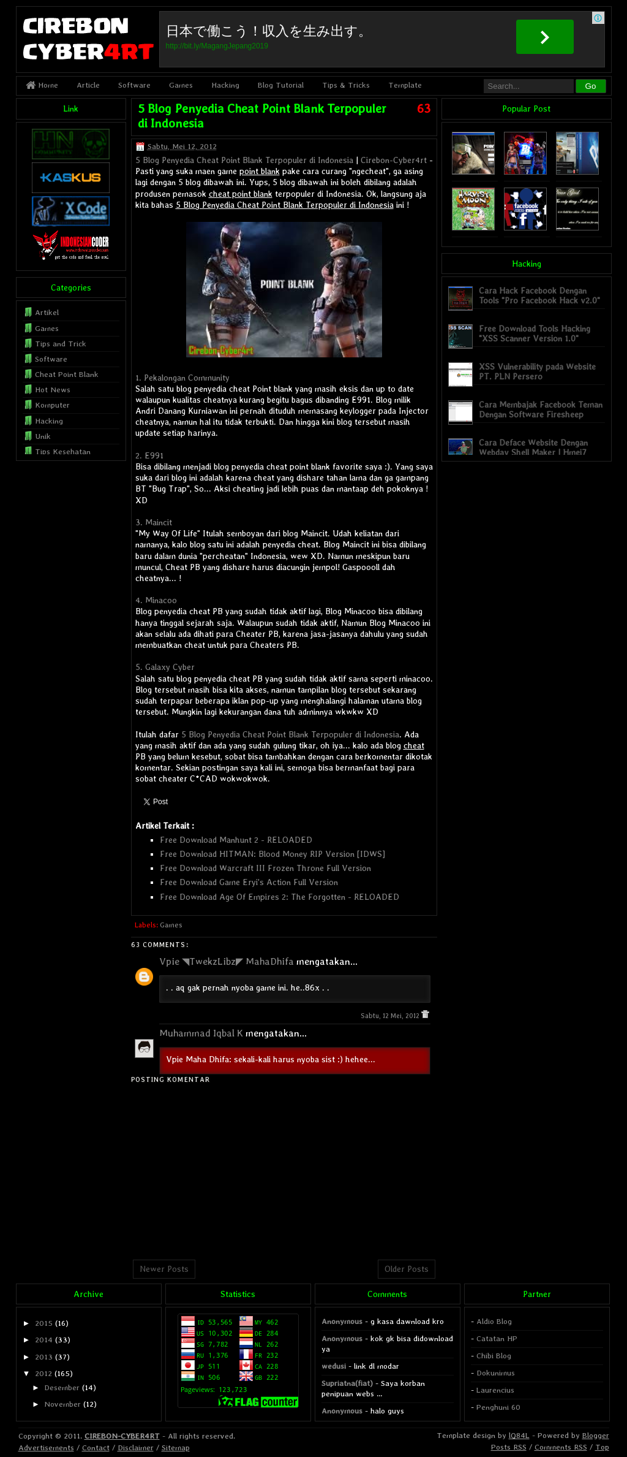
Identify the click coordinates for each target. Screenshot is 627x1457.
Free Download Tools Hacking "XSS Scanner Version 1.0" (534, 333)
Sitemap (176, 1447)
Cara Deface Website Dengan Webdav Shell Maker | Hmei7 (533, 447)
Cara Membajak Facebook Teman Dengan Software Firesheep (541, 409)
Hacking (225, 84)
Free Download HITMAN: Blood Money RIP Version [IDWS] (272, 854)
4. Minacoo (156, 600)
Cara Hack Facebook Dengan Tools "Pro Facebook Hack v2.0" (539, 295)
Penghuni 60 (498, 1407)
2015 (44, 1323)
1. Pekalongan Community (182, 377)
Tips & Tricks (346, 84)
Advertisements (46, 1447)
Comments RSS (561, 1446)
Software (134, 84)
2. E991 (149, 455)
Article (88, 84)
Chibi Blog (493, 1355)
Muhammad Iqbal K (201, 1033)
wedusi (333, 1366)
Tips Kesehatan (63, 451)
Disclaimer (136, 1447)
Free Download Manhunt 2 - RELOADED (236, 840)
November (62, 1404)
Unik (43, 436)
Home (42, 84)
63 (423, 108)
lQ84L (519, 1435)
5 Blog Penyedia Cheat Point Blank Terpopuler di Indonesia (244, 160)
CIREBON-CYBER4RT (122, 1435)
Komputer (52, 404)
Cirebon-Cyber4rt (394, 160)
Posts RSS (509, 1446)
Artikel (47, 312)
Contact (96, 1447)
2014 (44, 1339)
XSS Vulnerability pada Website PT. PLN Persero (537, 371)
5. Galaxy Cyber (165, 667)
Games (181, 84)
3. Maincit (153, 522)
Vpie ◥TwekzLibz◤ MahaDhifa (226, 961)
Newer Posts (164, 1269)
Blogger (595, 1435)
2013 (44, 1356)
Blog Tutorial (281, 84)
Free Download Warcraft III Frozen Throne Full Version (265, 868)
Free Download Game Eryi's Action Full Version (249, 882)
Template (405, 84)
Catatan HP (496, 1338)
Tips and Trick (60, 343)
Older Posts (407, 1269)
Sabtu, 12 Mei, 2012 (391, 1016)
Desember (62, 1387)
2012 (43, 1373)
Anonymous (341, 1321)
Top (602, 1446)
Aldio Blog (494, 1321)
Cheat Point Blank (67, 374)
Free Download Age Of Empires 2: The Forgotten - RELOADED (279, 897)
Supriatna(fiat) (347, 1383)
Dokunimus (495, 1372)
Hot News (52, 389)
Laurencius (495, 1389)
